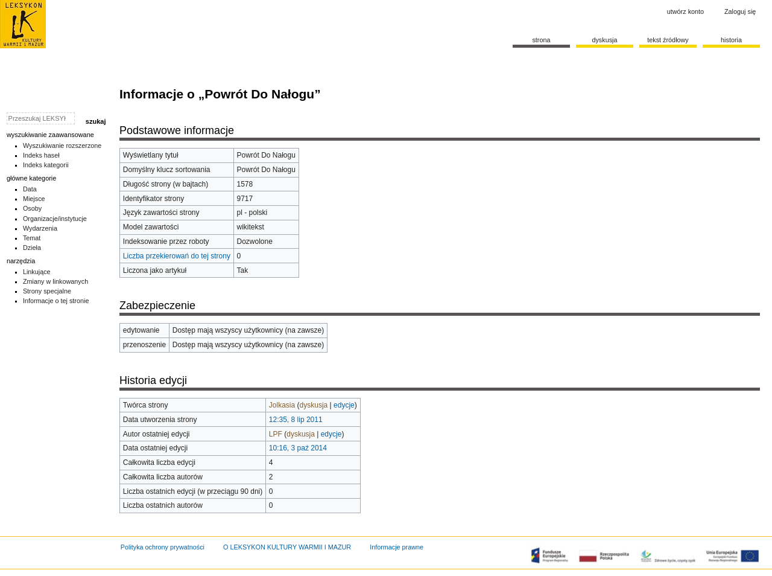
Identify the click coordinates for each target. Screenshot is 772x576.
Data (30, 189)
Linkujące (37, 271)
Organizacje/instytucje (55, 218)
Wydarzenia (40, 228)
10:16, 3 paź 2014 (298, 448)
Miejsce (34, 198)
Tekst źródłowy (668, 39)
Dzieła (32, 247)
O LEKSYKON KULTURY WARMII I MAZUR (287, 547)
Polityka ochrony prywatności (162, 547)
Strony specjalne (47, 291)
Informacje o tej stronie (56, 300)
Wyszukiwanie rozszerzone (62, 145)
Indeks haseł (41, 155)
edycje (344, 405)
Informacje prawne (396, 547)
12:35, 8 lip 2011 (296, 419)
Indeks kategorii (46, 164)
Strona (541, 39)
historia (731, 39)
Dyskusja (604, 39)
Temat (32, 238)
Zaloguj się (740, 11)
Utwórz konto (685, 11)
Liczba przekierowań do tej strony (176, 256)
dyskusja (314, 405)
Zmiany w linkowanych (55, 281)
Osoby (32, 208)
